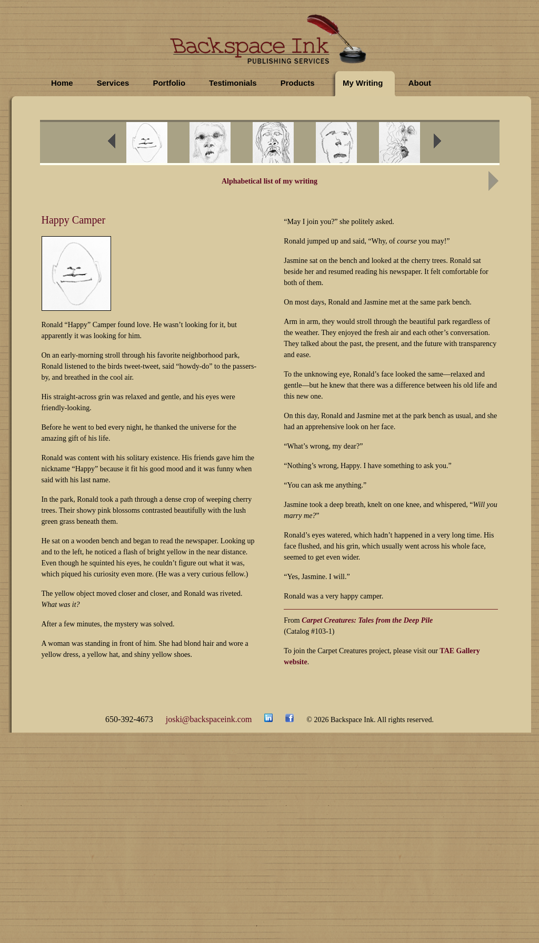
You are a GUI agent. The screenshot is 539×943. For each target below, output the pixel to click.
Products (298, 82)
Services (113, 82)
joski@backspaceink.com (209, 719)
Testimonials (233, 82)
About (419, 82)
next (444, 144)
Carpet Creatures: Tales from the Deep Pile (367, 620)
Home (62, 82)
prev (118, 144)
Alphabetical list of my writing (269, 181)
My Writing (363, 82)
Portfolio (169, 82)
